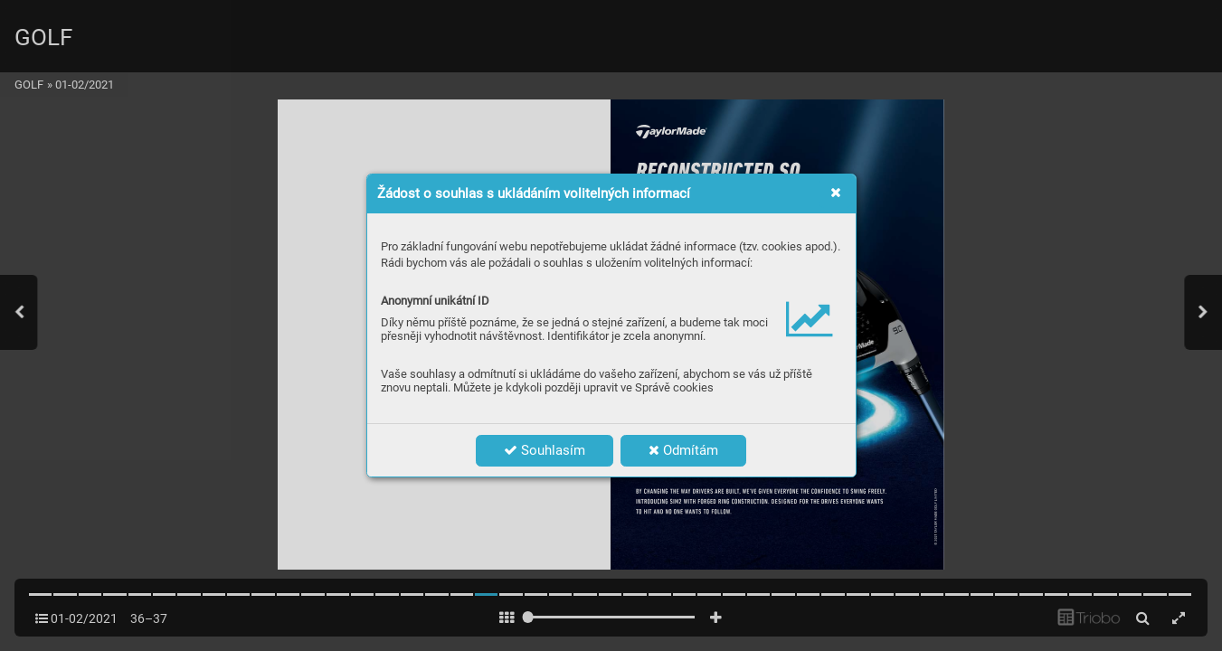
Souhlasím (544, 450)
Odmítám (683, 450)
